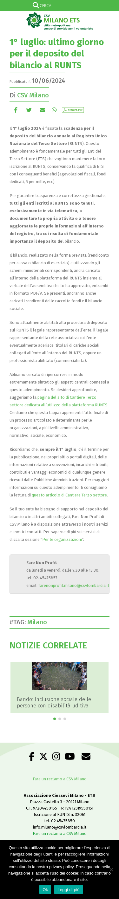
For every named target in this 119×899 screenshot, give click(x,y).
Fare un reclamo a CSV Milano (60, 779)
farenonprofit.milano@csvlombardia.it (73, 585)
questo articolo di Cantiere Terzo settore (69, 495)
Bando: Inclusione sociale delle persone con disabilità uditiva (54, 702)
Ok (45, 889)
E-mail (42, 110)
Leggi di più (68, 889)
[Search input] (58, 5)
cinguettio (29, 110)
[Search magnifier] (113, 5)
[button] (54, 719)
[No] (111, 869)
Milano (38, 622)
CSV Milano (33, 95)
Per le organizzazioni (62, 539)
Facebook (16, 110)
